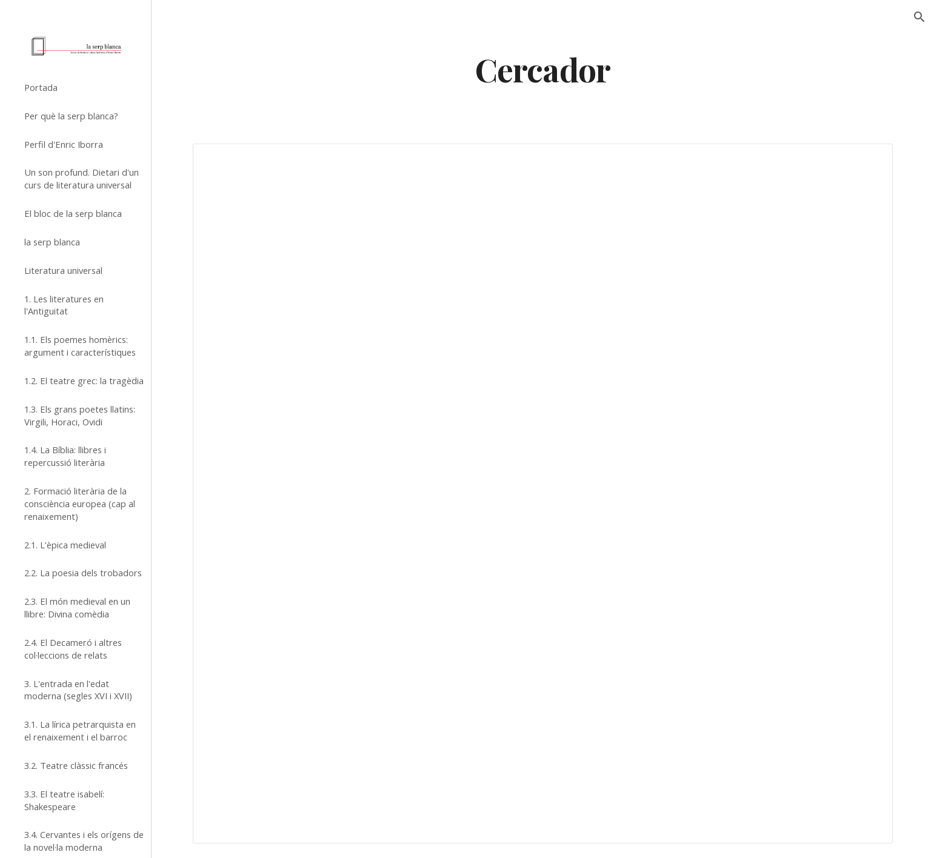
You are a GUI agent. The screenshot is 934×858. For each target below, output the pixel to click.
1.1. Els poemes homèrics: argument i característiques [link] (80, 345)
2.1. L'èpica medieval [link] (65, 545)
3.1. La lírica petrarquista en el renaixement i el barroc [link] (80, 730)
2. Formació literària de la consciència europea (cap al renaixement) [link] (79, 503)
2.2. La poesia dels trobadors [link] (83, 573)
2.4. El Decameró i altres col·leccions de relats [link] (73, 648)
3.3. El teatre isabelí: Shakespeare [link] (64, 800)
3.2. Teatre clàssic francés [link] (76, 765)
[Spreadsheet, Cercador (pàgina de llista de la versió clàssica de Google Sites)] (542, 493)
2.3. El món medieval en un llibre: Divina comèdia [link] (77, 607)
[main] (543, 69)
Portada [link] (41, 87)
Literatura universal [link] (63, 270)
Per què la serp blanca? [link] (71, 116)
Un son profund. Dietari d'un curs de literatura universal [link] (81, 178)
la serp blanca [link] (52, 242)
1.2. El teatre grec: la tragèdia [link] (84, 380)
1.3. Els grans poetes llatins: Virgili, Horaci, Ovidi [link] (79, 415)
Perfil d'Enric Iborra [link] (63, 144)
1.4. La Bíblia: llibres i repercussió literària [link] (65, 456)
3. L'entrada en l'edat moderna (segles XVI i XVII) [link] (78, 689)
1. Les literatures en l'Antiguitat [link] (64, 305)
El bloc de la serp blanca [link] (73, 213)
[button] (919, 17)
